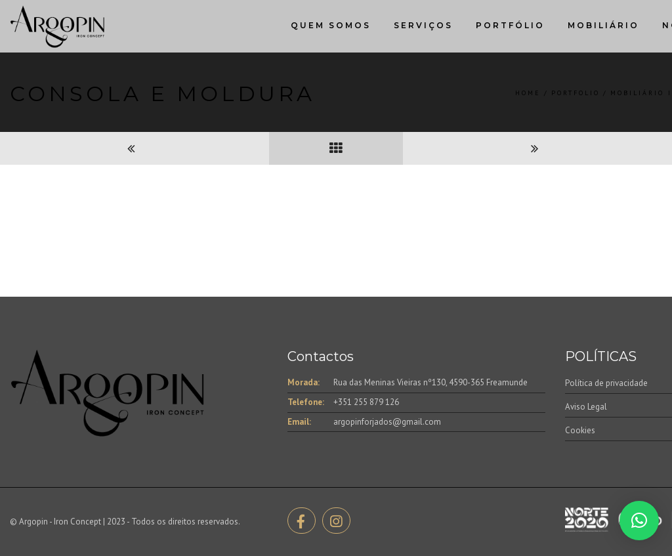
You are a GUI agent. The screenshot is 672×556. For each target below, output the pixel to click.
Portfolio (575, 93)
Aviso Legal (586, 406)
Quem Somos (331, 25)
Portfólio (510, 25)
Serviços (423, 25)
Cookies (580, 430)
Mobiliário (603, 25)
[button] (639, 520)
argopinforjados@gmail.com (387, 421)
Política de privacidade (606, 383)
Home (528, 93)
